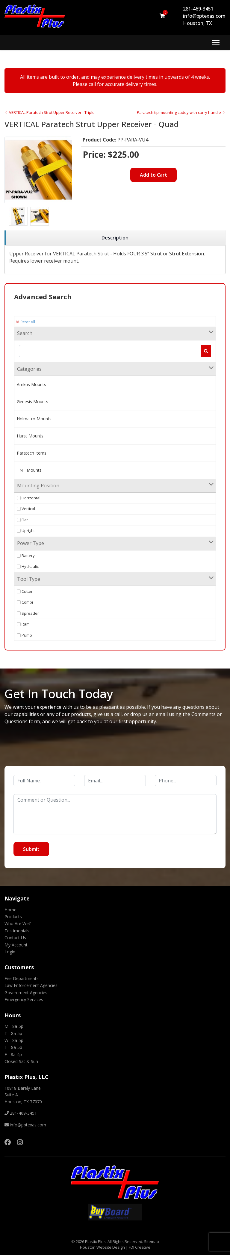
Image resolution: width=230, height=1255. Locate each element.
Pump (24, 635)
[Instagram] (20, 1142)
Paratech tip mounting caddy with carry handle (179, 112)
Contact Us (15, 937)
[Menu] (216, 42)
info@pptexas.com (204, 16)
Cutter (25, 591)
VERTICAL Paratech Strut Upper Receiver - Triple (52, 112)
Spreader (28, 613)
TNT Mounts (29, 470)
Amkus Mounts (31, 384)
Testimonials (16, 931)
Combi (25, 602)
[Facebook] (7, 1142)
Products (13, 916)
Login (9, 952)
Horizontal (28, 498)
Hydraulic (28, 566)
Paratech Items (31, 453)
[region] (115, 237)
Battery (26, 555)
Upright (26, 530)
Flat (22, 519)
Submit (31, 849)
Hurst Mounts (30, 436)
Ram (23, 624)
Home (10, 909)
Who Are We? (17, 923)
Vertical (26, 508)
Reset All (25, 321)
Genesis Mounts (32, 401)
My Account (16, 945)
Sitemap (151, 1241)
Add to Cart (153, 175)
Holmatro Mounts (34, 419)
